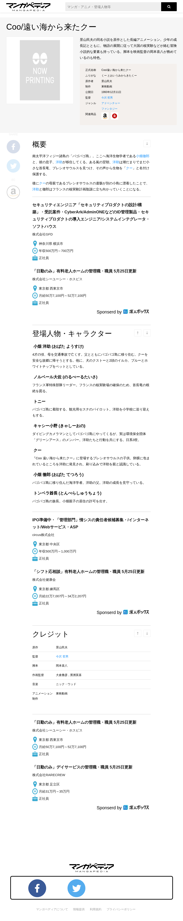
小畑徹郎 (142, 156)
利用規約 (95, 909)
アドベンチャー (110, 103)
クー (129, 168)
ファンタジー (109, 108)
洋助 (59, 162)
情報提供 (79, 909)
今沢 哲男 (107, 97)
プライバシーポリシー (121, 909)
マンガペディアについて (52, 909)
